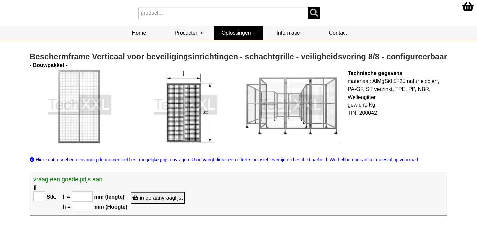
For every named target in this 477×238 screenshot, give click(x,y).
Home (139, 33)
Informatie (288, 33)
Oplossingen (236, 33)
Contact (338, 33)
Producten (187, 33)
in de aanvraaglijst (157, 198)
